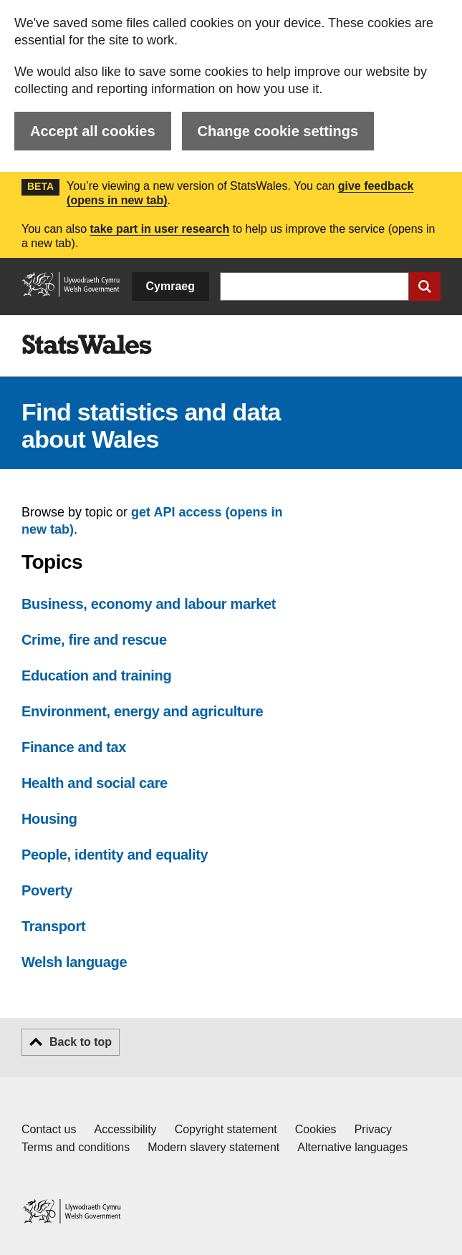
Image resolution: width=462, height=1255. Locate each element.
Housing (49, 819)
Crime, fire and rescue (94, 640)
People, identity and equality (114, 854)
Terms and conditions (75, 1147)
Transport (53, 926)
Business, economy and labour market (148, 604)
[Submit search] (425, 286)
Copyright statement (226, 1129)
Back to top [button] (80, 1042)
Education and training (96, 675)
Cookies (316, 1129)
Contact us (48, 1129)
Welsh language (74, 962)
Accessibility (125, 1129)
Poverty (46, 890)
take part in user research (159, 229)
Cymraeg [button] (170, 286)
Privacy (373, 1129)
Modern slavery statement (213, 1147)
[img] (86, 345)
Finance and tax (73, 747)
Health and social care (94, 783)
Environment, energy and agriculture (142, 711)
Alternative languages (352, 1147)
